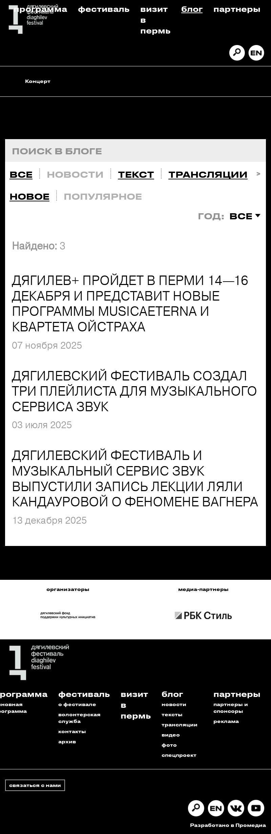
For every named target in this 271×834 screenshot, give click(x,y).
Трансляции (208, 174)
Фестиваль (103, 8)
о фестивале (77, 704)
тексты (172, 714)
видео (171, 735)
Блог (192, 8)
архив (67, 741)
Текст (136, 174)
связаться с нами (35, 785)
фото (169, 745)
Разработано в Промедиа (228, 825)
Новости (75, 174)
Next (258, 173)
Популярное (103, 196)
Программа (40, 8)
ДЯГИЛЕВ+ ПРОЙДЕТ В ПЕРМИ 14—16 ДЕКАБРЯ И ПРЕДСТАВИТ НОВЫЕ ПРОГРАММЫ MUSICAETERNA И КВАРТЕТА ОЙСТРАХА (130, 303)
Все (21, 174)
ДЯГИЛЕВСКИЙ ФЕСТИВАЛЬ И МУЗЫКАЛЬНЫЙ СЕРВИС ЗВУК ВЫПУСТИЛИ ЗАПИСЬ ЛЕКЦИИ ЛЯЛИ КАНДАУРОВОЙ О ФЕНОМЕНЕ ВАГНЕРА (135, 478)
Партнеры (236, 8)
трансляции (179, 724)
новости (174, 704)
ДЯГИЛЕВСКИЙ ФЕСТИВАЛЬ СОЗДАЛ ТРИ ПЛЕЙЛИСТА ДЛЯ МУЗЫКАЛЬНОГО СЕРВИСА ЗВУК (134, 391)
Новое (29, 196)
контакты (72, 731)
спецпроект (179, 755)
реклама (226, 721)
